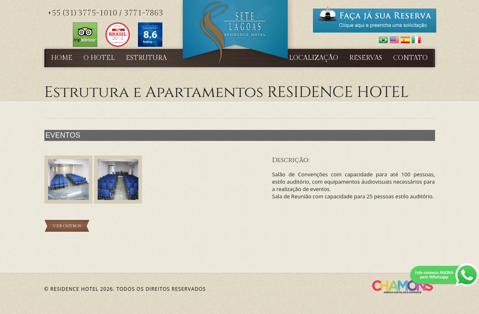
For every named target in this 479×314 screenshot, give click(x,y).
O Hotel (99, 58)
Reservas (365, 58)
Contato (410, 58)
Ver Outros (66, 225)
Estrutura (146, 58)
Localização (313, 58)
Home (61, 58)
